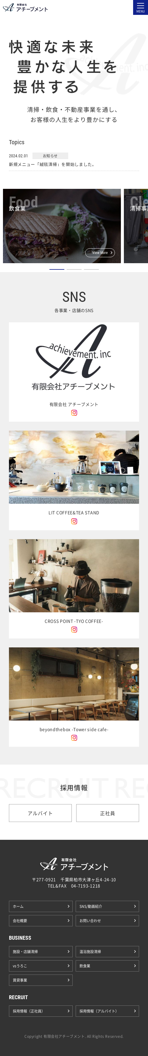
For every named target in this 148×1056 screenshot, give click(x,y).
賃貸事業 (20, 980)
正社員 (107, 813)
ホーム (18, 906)
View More (100, 253)
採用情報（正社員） (29, 1010)
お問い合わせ (90, 920)
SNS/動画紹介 (91, 906)
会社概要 (20, 920)
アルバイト (40, 813)
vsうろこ (20, 965)
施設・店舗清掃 (25, 951)
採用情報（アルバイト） (99, 1010)
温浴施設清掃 (90, 951)
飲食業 (85, 965)
